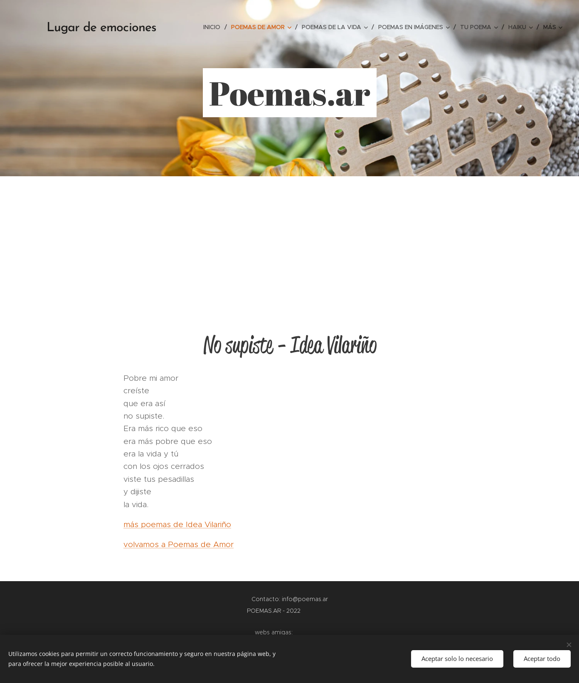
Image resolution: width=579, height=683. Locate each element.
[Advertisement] (289, 238)
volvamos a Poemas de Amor (178, 544)
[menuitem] (214, 27)
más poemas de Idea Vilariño (177, 524)
